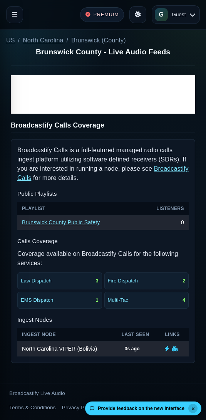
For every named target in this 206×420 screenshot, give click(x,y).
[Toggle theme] (137, 14)
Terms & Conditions (32, 407)
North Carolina (43, 40)
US (10, 40)
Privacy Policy (78, 407)
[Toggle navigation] (14, 14)
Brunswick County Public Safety (61, 222)
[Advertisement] (103, 94)
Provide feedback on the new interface (137, 408)
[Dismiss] (193, 408)
